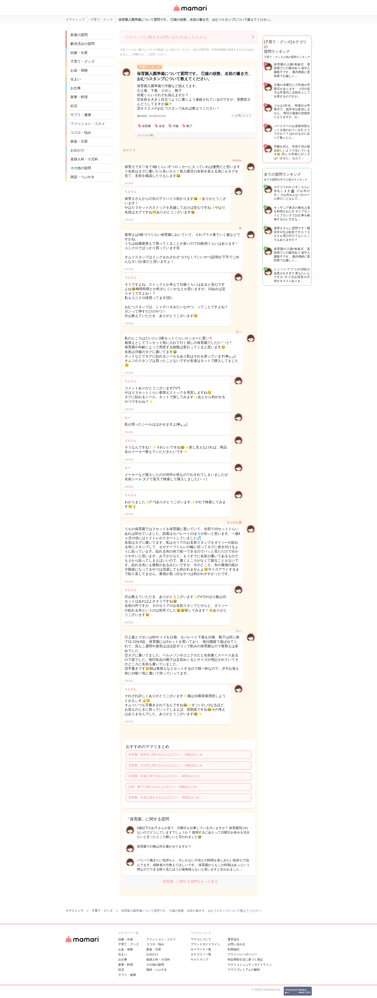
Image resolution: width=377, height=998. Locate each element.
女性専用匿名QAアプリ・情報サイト (190, 11)
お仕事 (75, 88)
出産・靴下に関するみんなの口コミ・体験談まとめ (163, 787)
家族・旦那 (79, 141)
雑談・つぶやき (82, 177)
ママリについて (201, 939)
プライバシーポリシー (242, 954)
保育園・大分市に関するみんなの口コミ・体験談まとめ (165, 765)
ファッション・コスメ (87, 124)
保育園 (146, 126)
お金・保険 (79, 70)
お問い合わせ (236, 944)
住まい (75, 79)
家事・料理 (79, 97)
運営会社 (233, 939)
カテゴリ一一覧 (201, 954)
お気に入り (243, 115)
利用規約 (233, 949)
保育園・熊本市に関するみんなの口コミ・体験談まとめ (165, 754)
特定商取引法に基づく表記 (245, 959)
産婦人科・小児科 (84, 159)
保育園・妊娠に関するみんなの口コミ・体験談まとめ (164, 776)
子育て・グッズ (82, 61)
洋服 (176, 126)
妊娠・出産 (79, 53)
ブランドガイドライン (205, 944)
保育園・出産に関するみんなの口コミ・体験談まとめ (164, 797)
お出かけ (77, 150)
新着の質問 (79, 35)
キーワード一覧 (201, 949)
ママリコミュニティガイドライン (250, 964)
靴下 (189, 126)
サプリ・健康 (80, 115)
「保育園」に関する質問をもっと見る (188, 881)
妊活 (73, 106)
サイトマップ (199, 959)
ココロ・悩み (80, 132)
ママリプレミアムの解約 (244, 969)
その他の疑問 (80, 168)
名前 (162, 126)
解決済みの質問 (82, 44)
